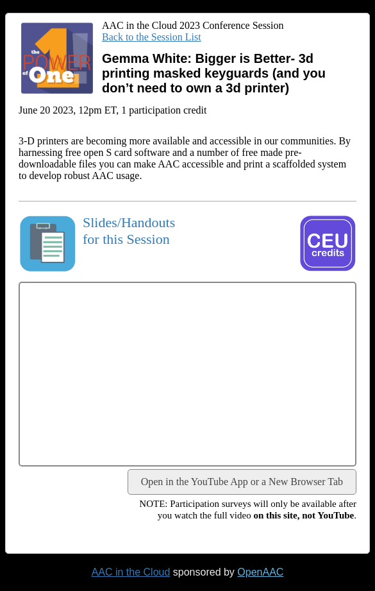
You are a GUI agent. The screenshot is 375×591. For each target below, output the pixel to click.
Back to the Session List (151, 36)
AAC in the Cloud (131, 572)
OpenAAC (260, 572)
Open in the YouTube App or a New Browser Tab (242, 481)
